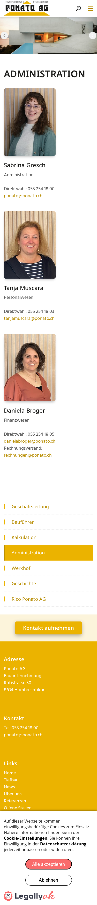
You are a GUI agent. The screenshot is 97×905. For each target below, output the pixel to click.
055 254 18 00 (25, 728)
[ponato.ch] (27, 8)
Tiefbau (11, 780)
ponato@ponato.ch (23, 196)
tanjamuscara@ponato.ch (29, 318)
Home (10, 773)
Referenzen (15, 801)
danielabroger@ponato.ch (29, 441)
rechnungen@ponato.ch (28, 455)
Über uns (12, 794)
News (9, 787)
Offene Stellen (18, 808)
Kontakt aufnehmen (48, 627)
